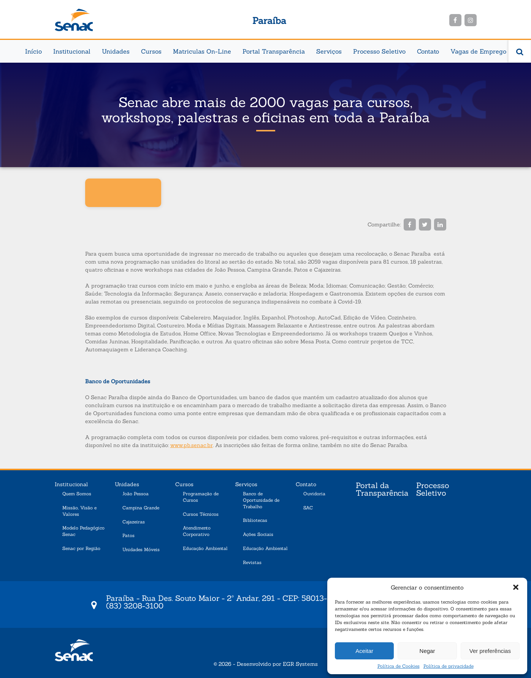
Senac (74, 20)
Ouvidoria (314, 493)
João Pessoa (135, 493)
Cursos (151, 51)
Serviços (329, 51)
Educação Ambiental (205, 548)
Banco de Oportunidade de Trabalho (261, 500)
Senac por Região (81, 548)
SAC (308, 507)
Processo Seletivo (379, 51)
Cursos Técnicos (201, 514)
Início (33, 51)
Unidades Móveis (141, 549)
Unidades (116, 51)
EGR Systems (300, 664)
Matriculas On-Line (202, 51)
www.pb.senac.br (191, 445)
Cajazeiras (133, 522)
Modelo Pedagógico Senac (83, 531)
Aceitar (364, 651)
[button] (516, 587)
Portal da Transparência (382, 490)
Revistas (252, 562)
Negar (427, 651)
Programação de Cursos (201, 497)
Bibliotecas (255, 520)
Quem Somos (76, 493)
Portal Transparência (274, 51)
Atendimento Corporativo (197, 531)
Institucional (71, 51)
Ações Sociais (258, 534)
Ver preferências (490, 651)
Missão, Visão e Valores (79, 511)
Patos (128, 535)
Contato (428, 51)
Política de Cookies (398, 666)
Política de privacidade (448, 666)
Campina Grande (140, 507)
